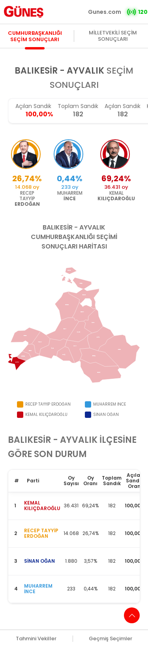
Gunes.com (104, 11)
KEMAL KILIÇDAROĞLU (42, 505)
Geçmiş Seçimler (110, 639)
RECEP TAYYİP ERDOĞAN (41, 533)
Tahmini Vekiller (36, 639)
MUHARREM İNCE (38, 588)
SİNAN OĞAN (39, 561)
